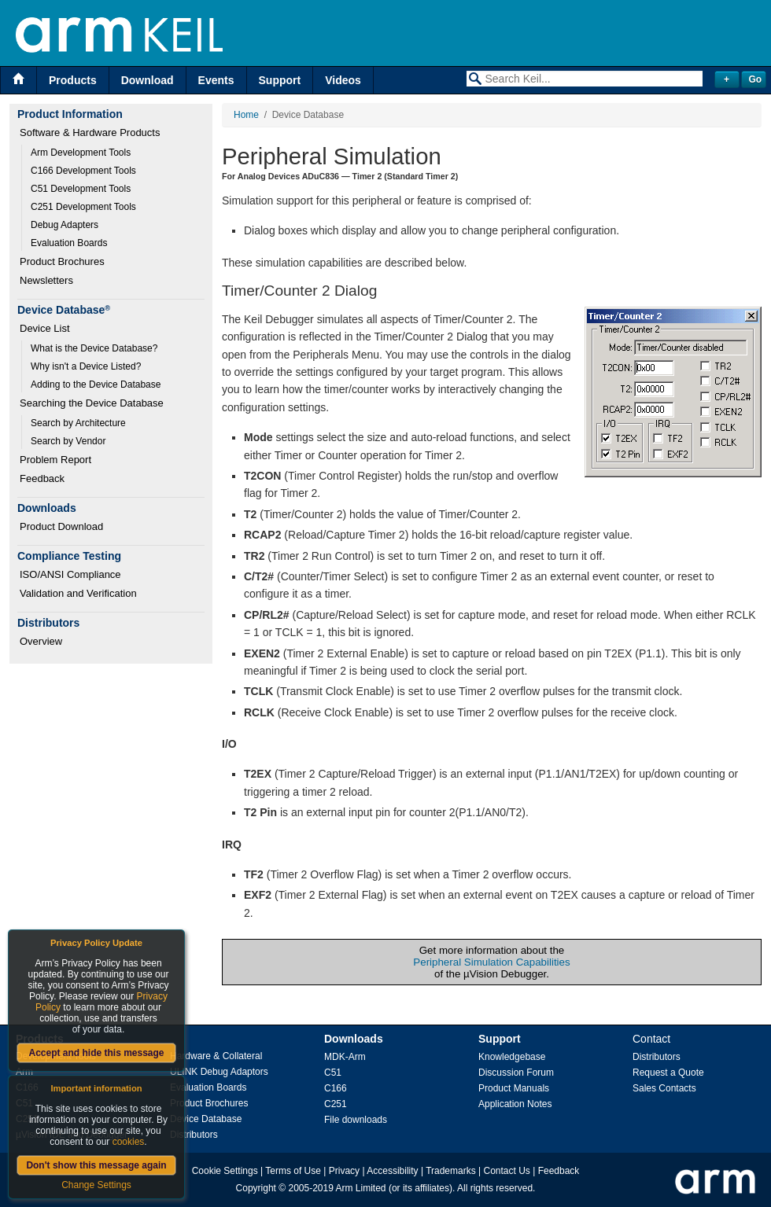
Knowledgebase (511, 1056)
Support (280, 80)
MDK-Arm (345, 1056)
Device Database (206, 1118)
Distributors (194, 1134)
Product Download (61, 526)
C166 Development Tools (83, 170)
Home (246, 114)
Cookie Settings (225, 1170)
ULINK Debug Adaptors (219, 1071)
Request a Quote (668, 1072)
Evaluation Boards (69, 242)
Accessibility (392, 1170)
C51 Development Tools (81, 188)
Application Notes (515, 1103)
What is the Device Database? (94, 348)
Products (73, 80)
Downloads (353, 1038)
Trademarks (451, 1170)
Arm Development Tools (81, 152)
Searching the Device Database (92, 403)
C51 (332, 1072)
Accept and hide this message (96, 1052)
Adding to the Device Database (95, 384)
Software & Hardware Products (90, 132)
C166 (335, 1088)
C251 (335, 1103)
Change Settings (96, 1184)
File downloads (355, 1119)
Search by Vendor (68, 441)
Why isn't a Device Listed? (86, 366)
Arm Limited (361, 1188)
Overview (41, 641)
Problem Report (55, 460)
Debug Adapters (64, 224)
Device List (45, 328)
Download (147, 80)
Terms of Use (293, 1170)
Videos (343, 80)
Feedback (42, 478)
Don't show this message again (96, 1165)
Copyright (256, 1188)
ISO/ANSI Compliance (70, 574)
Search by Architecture (78, 423)
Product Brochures (62, 261)
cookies (129, 1141)
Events (216, 80)
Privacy (344, 1170)
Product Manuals (513, 1088)
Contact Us (507, 1170)
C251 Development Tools (83, 206)
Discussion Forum (516, 1072)
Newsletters (46, 280)
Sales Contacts (664, 1088)
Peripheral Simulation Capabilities (491, 962)
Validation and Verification (78, 593)
